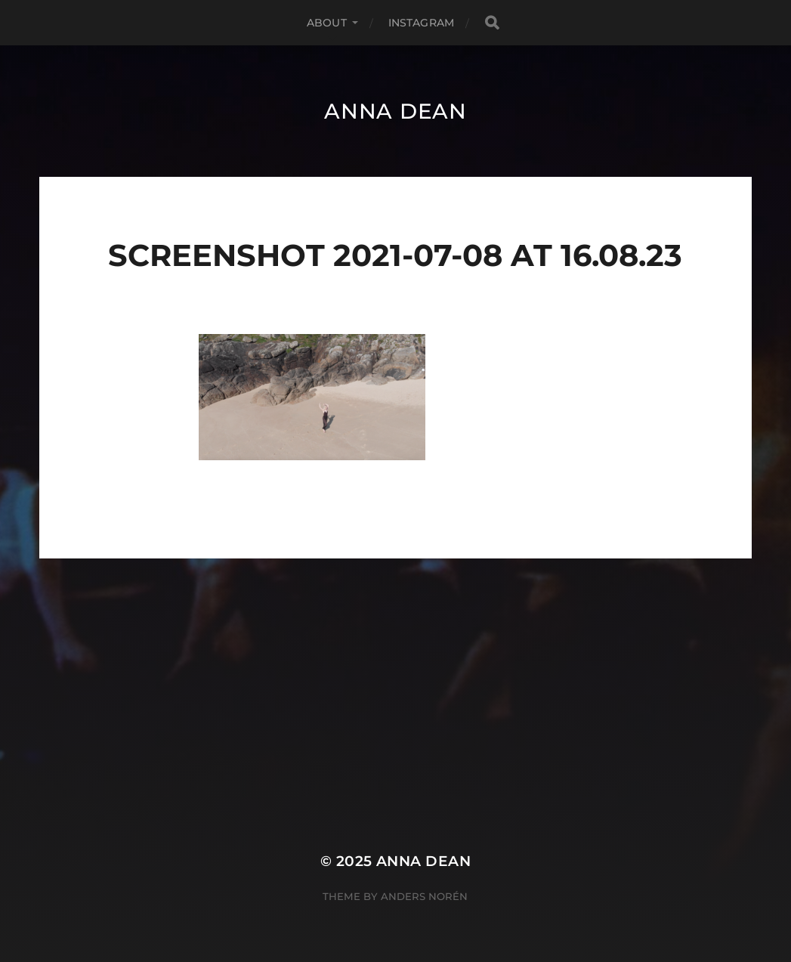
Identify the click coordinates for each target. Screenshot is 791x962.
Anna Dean (395, 111)
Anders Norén (424, 896)
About (327, 22)
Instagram (421, 22)
